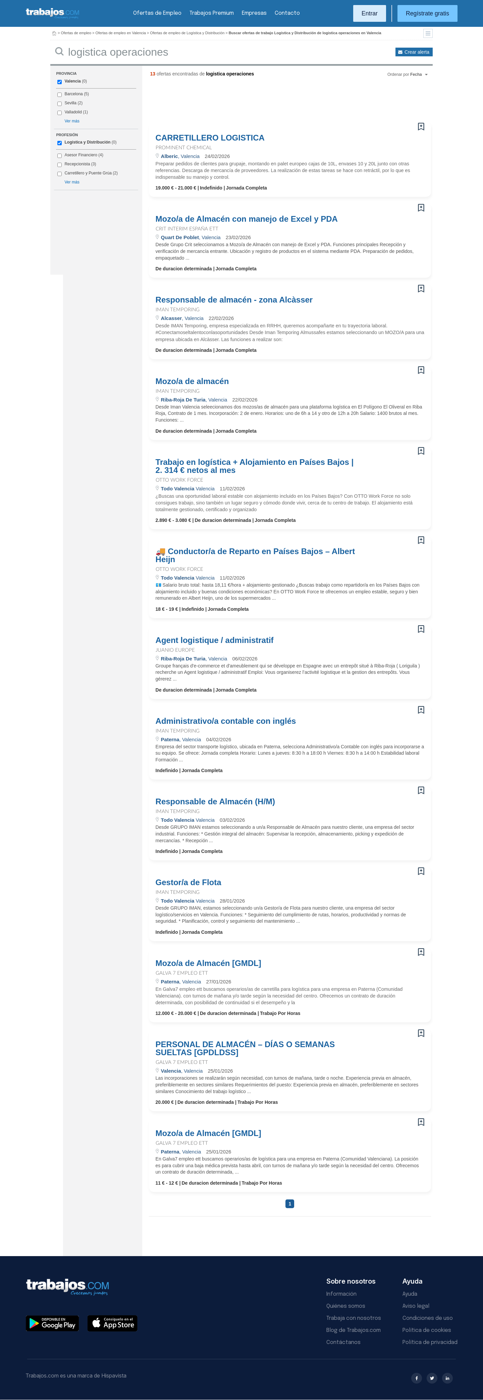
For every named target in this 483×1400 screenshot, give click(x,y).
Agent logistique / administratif (215, 640)
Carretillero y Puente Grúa (87, 173)
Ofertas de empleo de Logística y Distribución (187, 33)
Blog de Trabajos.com (353, 1330)
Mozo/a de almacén (192, 381)
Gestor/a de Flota (188, 882)
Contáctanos (343, 1342)
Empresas (254, 13)
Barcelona (73, 94)
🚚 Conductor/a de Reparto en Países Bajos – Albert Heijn (255, 555)
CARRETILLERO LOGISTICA (210, 138)
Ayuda (409, 1294)
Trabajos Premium (212, 13)
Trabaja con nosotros (353, 1318)
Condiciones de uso (427, 1318)
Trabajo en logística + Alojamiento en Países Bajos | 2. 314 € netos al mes (255, 466)
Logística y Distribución (87, 142)
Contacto (287, 13)
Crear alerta (417, 52)
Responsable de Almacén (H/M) (215, 802)
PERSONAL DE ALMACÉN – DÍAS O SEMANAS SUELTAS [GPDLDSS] (245, 1048)
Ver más (71, 121)
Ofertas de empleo (76, 33)
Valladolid (73, 112)
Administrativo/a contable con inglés (226, 721)
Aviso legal (415, 1306)
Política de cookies (426, 1330)
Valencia (72, 81)
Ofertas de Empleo (157, 13)
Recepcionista (77, 164)
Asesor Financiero (80, 155)
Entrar (370, 13)
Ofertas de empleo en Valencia (121, 33)
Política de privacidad (430, 1342)
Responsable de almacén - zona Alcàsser (234, 300)
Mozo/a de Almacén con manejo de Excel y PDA (247, 219)
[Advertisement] (276, 102)
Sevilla (70, 103)
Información (341, 1294)
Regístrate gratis (427, 13)
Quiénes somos (345, 1306)
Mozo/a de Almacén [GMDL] (208, 963)
